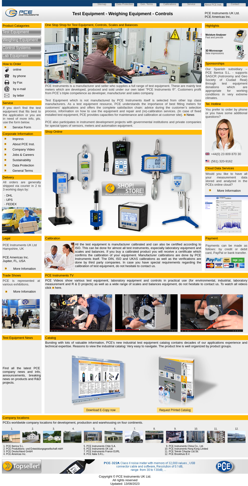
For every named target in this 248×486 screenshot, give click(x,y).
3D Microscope (214, 50)
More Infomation (24, 268)
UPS (9, 200)
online (17, 69)
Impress (18, 139)
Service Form (21, 127)
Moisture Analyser (215, 34)
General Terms (22, 170)
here (58, 287)
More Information (229, 190)
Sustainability (21, 160)
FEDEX (11, 204)
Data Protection (23, 165)
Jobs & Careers (23, 155)
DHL (9, 195)
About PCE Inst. (23, 144)
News (190, 115)
